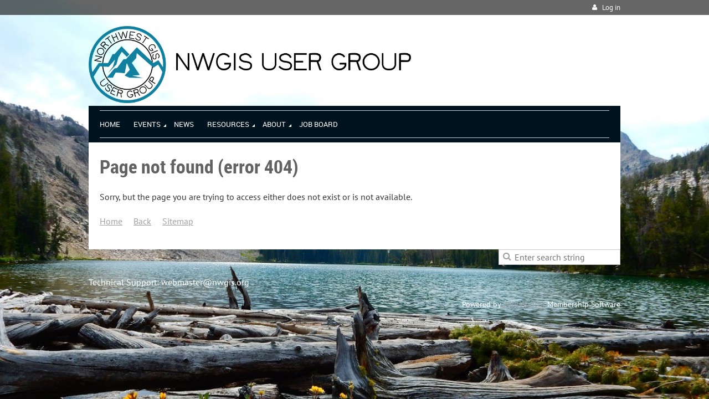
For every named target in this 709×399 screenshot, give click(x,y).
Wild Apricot (524, 304)
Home (111, 221)
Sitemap (177, 221)
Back (142, 221)
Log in (611, 7)
